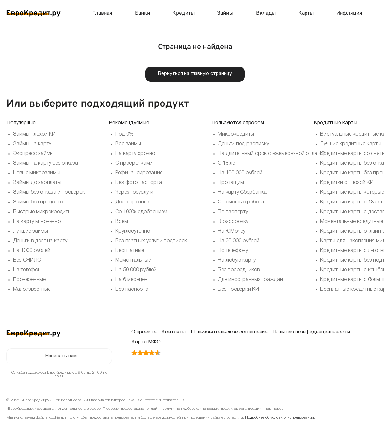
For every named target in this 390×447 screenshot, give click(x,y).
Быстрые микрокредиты (42, 212)
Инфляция (349, 13)
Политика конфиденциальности (311, 332)
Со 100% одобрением (141, 212)
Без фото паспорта (138, 183)
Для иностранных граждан (250, 280)
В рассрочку (233, 222)
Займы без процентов (39, 202)
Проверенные (29, 280)
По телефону (233, 251)
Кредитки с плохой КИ (346, 183)
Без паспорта (131, 290)
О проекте (144, 332)
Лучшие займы (30, 231)
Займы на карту (32, 144)
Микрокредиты (236, 134)
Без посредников (239, 270)
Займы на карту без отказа (45, 163)
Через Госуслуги (134, 193)
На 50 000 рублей (136, 270)
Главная (102, 13)
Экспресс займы (33, 154)
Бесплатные (129, 251)
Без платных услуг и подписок (151, 241)
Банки (142, 13)
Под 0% (124, 134)
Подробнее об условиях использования (279, 418)
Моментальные (133, 260)
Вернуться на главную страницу (195, 74)
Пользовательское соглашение (229, 332)
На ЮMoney (231, 231)
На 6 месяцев (131, 280)
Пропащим (231, 183)
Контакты (174, 332)
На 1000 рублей (31, 251)
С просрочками (134, 163)
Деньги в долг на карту (40, 241)
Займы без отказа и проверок (49, 193)
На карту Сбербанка (242, 193)
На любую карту (237, 260)
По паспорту (233, 212)
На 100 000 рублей (240, 173)
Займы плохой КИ (34, 134)
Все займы (128, 144)
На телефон (27, 270)
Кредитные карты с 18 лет (351, 202)
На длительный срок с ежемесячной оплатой (271, 154)
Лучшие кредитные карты (350, 144)
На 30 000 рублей (238, 241)
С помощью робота (241, 202)
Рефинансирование (138, 173)
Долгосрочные (132, 202)
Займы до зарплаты (37, 183)
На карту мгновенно (37, 222)
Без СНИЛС (27, 260)
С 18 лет (227, 163)
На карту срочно (135, 154)
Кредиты (184, 13)
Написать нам (61, 356)
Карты (306, 13)
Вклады (266, 13)
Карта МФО (146, 342)
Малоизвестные (31, 290)
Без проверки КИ (238, 290)
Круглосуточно (132, 231)
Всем (121, 222)
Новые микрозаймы (36, 173)
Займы (225, 13)
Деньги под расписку (243, 144)
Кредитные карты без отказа (354, 163)
